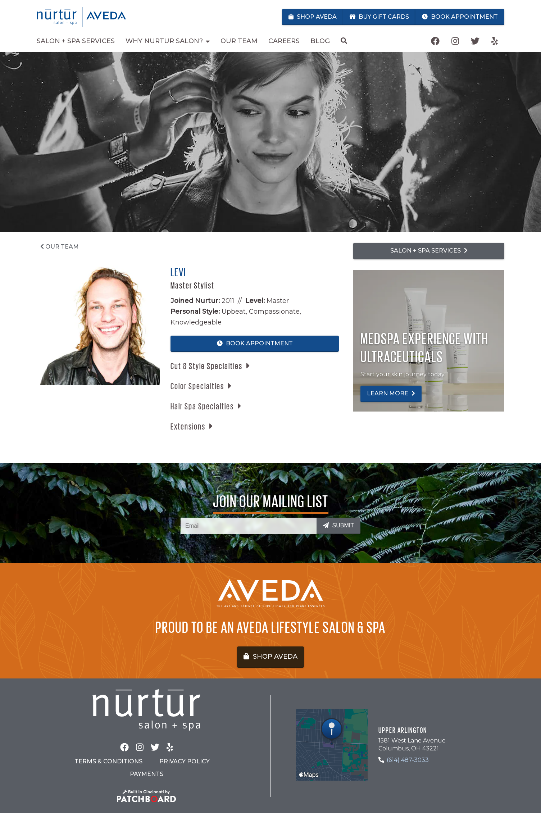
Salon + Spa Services (429, 250)
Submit (338, 525)
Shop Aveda (312, 16)
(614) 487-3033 (408, 760)
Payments (146, 774)
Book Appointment (460, 16)
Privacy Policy (184, 761)
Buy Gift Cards (379, 16)
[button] (210, 366)
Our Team (59, 246)
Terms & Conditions (108, 761)
